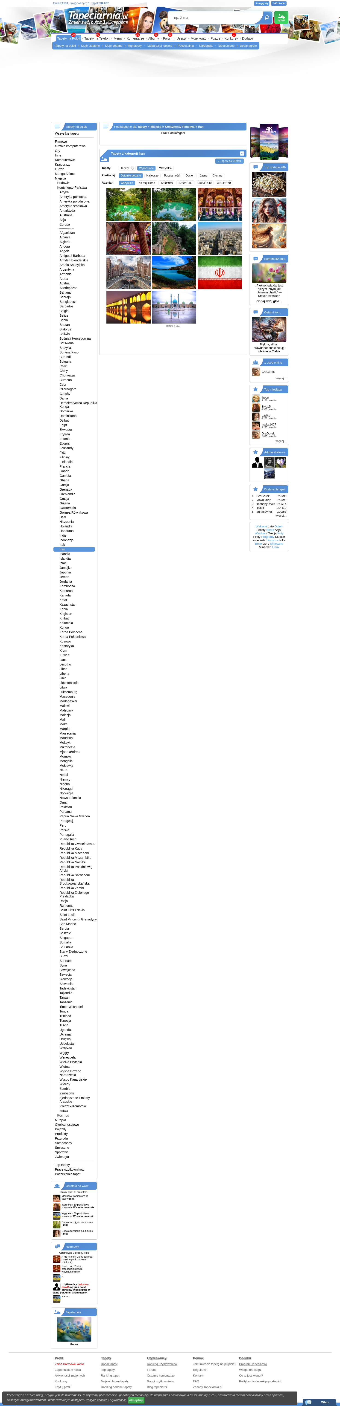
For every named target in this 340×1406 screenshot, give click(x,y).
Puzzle (215, 38)
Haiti (63, 517)
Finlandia (66, 462)
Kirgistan (66, 614)
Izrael (63, 563)
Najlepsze (153, 175)
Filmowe (61, 141)
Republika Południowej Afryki (76, 868)
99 (169, 34)
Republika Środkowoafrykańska (75, 881)
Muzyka (60, 1120)
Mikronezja (67, 747)
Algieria (65, 242)
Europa (65, 224)
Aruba (64, 279)
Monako (65, 756)
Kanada (65, 595)
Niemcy (65, 779)
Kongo (64, 627)
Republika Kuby (71, 848)
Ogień (279, 526)
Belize (64, 315)
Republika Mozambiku (75, 857)
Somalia (65, 942)
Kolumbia (66, 623)
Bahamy (65, 292)
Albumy (153, 38)
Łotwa (64, 1111)
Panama (66, 811)
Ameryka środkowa (73, 206)
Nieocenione (226, 45)
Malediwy (66, 710)
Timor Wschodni (71, 1007)
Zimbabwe (67, 1093)
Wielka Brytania (71, 1062)
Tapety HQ (127, 168)
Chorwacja (67, 375)
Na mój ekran (147, 183)
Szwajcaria (67, 970)
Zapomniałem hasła (68, 1369)
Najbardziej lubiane (160, 45)
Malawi (65, 706)
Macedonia (68, 696)
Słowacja (66, 979)
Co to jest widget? (251, 1375)
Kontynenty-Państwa (72, 187)
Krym (63, 650)
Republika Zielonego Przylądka (74, 894)
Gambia (65, 475)
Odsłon (190, 175)
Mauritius (66, 738)
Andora (65, 246)
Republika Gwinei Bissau (77, 844)
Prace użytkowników (69, 1169)
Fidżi (63, 452)
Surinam (66, 961)
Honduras (67, 531)
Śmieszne (62, 1147)
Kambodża (67, 586)
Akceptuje (136, 1400)
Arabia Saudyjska (72, 265)
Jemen (64, 577)
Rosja (64, 901)
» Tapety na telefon (229, 160)
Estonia (65, 439)
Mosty (262, 530)
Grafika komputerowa (70, 146)
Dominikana (68, 416)
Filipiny (65, 457)
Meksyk (65, 742)
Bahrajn (65, 297)
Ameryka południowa (75, 201)
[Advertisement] (170, 87)
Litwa (63, 687)
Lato (271, 526)
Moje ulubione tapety (115, 1381)
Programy (267, 536)
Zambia (65, 1089)
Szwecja (66, 974)
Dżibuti (65, 420)
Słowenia (66, 984)
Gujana (65, 503)
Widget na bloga (250, 1369)
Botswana (67, 343)
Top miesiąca (273, 389)
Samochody (63, 1143)
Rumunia (66, 905)
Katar (63, 600)
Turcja (64, 1025)
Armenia (66, 274)
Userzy (181, 38)
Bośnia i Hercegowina (75, 338)
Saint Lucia (68, 915)
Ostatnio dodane (131, 175)
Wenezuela (68, 1057)
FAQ (196, 1381)
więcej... (281, 378)
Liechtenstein (69, 683)
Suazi (64, 956)
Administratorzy (274, 452)
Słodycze (272, 540)
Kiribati (65, 618)
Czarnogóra (68, 389)
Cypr (63, 384)
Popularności (172, 175)
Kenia (64, 609)
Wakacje (261, 526)
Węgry (64, 1053)
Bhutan (65, 325)
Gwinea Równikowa (74, 512)
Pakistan (66, 807)
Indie (63, 535)
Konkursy (231, 38)
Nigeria (65, 784)
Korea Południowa (73, 637)
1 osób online (273, 362)
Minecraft (265, 547)
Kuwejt (64, 655)
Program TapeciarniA (253, 1364)
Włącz (325, 1402)
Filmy (257, 536)
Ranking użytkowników (162, 1364)
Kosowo (65, 641)
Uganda (65, 1030)
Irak (62, 545)
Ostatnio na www (77, 1186)
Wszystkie (165, 168)
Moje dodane (114, 45)
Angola (65, 251)
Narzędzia (206, 45)
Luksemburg (68, 692)
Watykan (66, 1048)
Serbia (64, 928)
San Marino (68, 924)
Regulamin (200, 1369)
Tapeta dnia (73, 1312)
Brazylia (65, 348)
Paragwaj (66, 821)
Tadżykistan (68, 988)
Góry (266, 543)
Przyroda (61, 1138)
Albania (65, 237)
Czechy (65, 394)
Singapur (66, 938)
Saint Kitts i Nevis (72, 910)
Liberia (64, 673)
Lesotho (65, 664)
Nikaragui (66, 788)
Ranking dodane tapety (116, 1387)
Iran (62, 549)
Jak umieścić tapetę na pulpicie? (214, 1364)
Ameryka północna (73, 197)
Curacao (66, 380)
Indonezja (67, 540)
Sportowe (62, 1152)
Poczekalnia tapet (68, 1174)
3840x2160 (224, 183)
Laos (63, 660)
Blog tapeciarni (157, 1387)
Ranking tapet (110, 1375)
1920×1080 (185, 183)
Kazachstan (68, 604)
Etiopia (65, 443)
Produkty (61, 1134)
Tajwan (65, 997)
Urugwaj (65, 1039)
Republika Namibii (73, 862)
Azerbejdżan (69, 288)
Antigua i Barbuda (72, 255)
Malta (63, 724)
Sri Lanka (66, 947)
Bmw (258, 543)
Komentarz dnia (274, 258)
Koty (280, 533)
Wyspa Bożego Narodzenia (70, 1073)
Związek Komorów (73, 1106)
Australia (66, 215)
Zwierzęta (62, 1157)
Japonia (65, 572)
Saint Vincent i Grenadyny (78, 919)
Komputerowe (65, 160)
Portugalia (67, 834)
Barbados (66, 306)
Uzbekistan (68, 1043)
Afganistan (67, 232)
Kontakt (198, 1375)
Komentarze (135, 38)
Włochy (65, 1084)
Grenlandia (68, 494)
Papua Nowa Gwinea (75, 816)
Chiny (64, 371)
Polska (64, 830)
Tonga (64, 1011)
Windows (261, 533)
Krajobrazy (62, 164)
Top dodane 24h (275, 167)
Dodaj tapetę (248, 45)
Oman (64, 802)
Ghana (64, 480)
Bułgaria (65, 361)
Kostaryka (67, 646)
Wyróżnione (146, 168)
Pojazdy (61, 1129)
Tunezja (65, 1020)
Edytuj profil (62, 1387)
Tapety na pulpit (65, 45)
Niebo (270, 530)
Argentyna (67, 269)
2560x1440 (204, 183)
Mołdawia (66, 765)
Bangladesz (68, 302)
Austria (65, 283)
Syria (63, 965)
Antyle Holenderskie (74, 260)
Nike (282, 540)
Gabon (64, 471)
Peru (63, 825)
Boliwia (65, 334)
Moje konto (198, 38)
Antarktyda (67, 210)
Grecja (64, 485)
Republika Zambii (72, 888)
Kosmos (63, 1115)
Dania (64, 398)
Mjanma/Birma (70, 752)
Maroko (65, 729)
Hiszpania (67, 522)
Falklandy (66, 448)
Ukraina (65, 1034)
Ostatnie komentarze (161, 1375)
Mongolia (66, 761)
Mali (63, 719)
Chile (63, 366)
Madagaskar (68, 701)
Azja (63, 220)
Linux (275, 547)
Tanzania (66, 1002)
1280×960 (167, 183)
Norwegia (66, 793)
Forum (167, 38)
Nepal (64, 775)
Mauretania (68, 733)
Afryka (64, 192)
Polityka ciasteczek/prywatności (260, 1381)
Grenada (66, 489)
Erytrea (65, 434)
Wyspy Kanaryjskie (73, 1079)
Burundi (65, 357)
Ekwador (66, 429)
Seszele (65, 933)
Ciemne (217, 175)
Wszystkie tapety (67, 133)
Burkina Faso (69, 352)
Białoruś (65, 329)
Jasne (203, 175)
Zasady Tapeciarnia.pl (207, 1387)
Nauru (64, 770)
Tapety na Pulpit (68, 38)
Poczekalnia (186, 45)
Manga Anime (65, 174)
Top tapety (135, 45)
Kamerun (66, 591)
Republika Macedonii (75, 853)
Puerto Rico (68, 839)
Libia (63, 678)
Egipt (63, 425)
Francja (65, 466)
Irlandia (65, 554)
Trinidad (65, 1016)
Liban (63, 669)
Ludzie (59, 169)
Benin (64, 320)
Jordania (66, 581)
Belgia (64, 311)
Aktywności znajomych (70, 1375)
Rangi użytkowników (160, 1381)
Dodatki (247, 38)
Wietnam (66, 1066)
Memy (118, 38)
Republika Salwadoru (75, 875)
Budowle (63, 183)
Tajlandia (66, 993)
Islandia (65, 558)
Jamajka (66, 568)
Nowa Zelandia (70, 798)
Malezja (65, 715)
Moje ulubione (90, 45)
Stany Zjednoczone (73, 951)
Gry (57, 151)
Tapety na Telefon (97, 38)
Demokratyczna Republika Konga (78, 404)
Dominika (66, 411)
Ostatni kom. (272, 312)
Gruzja (64, 498)
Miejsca (60, 178)
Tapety (142, 126)
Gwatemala (68, 508)
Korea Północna (71, 632)
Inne (58, 155)
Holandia (66, 526)
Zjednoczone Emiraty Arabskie (75, 1099)
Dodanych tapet (274, 489)
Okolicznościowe (67, 1124)
